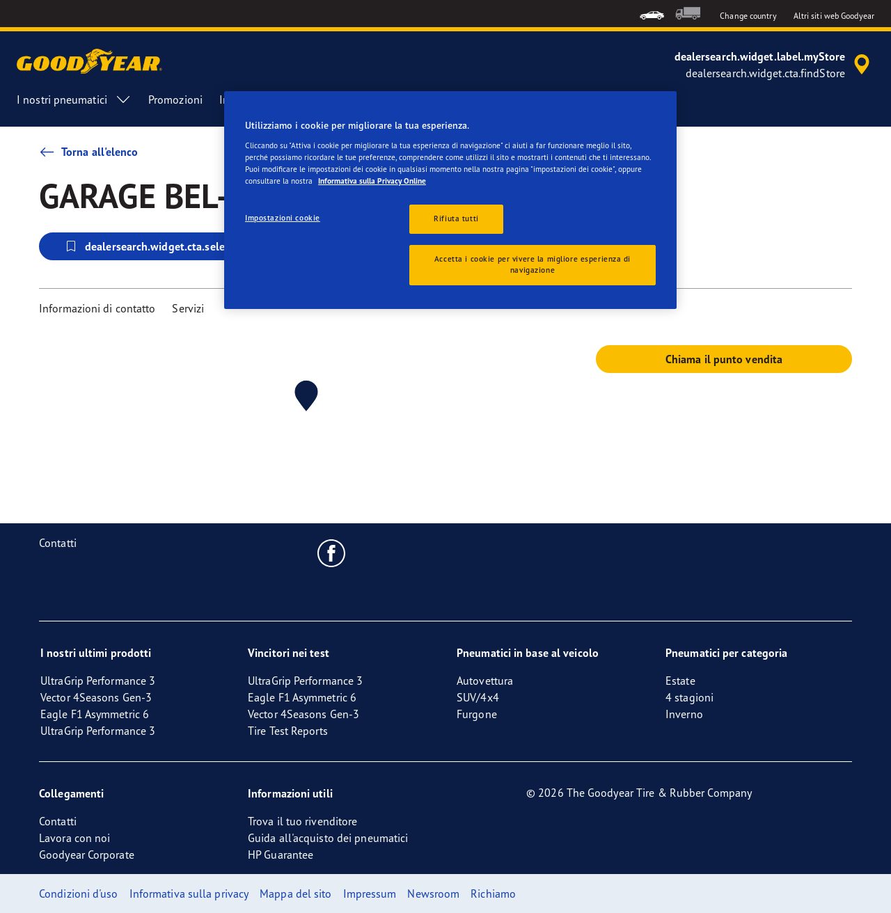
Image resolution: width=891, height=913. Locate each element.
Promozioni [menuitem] (175, 99)
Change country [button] (748, 15)
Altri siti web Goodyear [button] (834, 15)
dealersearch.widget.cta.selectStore (161, 246)
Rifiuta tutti (456, 218)
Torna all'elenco (89, 151)
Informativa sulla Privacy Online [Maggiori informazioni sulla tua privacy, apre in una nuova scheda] (372, 181)
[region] (450, 200)
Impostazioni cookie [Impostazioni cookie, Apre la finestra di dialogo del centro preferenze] (282, 218)
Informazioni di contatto (97, 308)
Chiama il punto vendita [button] (723, 359)
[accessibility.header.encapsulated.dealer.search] (774, 64)
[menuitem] (652, 13)
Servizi (188, 308)
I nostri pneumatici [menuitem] (74, 99)
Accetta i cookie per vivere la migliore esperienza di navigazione (532, 264)
